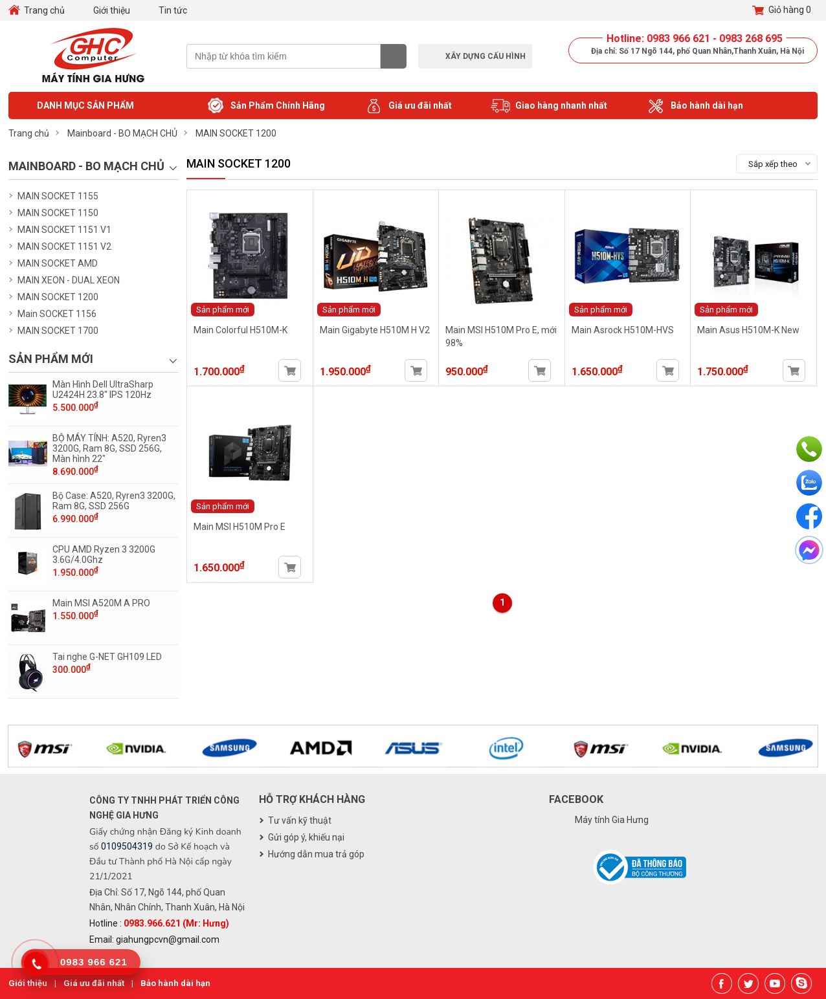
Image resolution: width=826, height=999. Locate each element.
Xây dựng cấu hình (485, 56)
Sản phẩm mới (222, 309)
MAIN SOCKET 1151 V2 (64, 246)
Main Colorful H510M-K (240, 330)
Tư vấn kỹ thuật (299, 820)
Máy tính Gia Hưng (612, 820)
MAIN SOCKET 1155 (57, 196)
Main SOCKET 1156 (56, 314)
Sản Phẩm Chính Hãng (265, 106)
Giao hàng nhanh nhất (549, 106)
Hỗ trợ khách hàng (312, 799)
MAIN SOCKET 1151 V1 (64, 230)
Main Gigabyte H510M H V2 (375, 330)
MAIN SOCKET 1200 (57, 297)
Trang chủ (44, 10)
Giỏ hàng (781, 10)
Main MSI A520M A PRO (101, 603)
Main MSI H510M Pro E (239, 526)
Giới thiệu (111, 10)
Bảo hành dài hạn (694, 106)
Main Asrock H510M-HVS (623, 330)
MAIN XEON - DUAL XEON (68, 280)
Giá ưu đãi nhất (408, 106)
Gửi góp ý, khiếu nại (306, 837)
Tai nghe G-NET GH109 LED (107, 657)
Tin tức (173, 10)
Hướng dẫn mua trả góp (316, 854)
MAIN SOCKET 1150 (57, 213)
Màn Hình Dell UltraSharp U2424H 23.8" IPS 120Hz (102, 389)
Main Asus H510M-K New (748, 330)
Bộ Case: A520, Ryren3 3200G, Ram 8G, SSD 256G (113, 500)
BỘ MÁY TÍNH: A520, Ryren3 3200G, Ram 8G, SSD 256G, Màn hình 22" (109, 448)
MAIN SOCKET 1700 (57, 330)
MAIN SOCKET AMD (57, 263)
